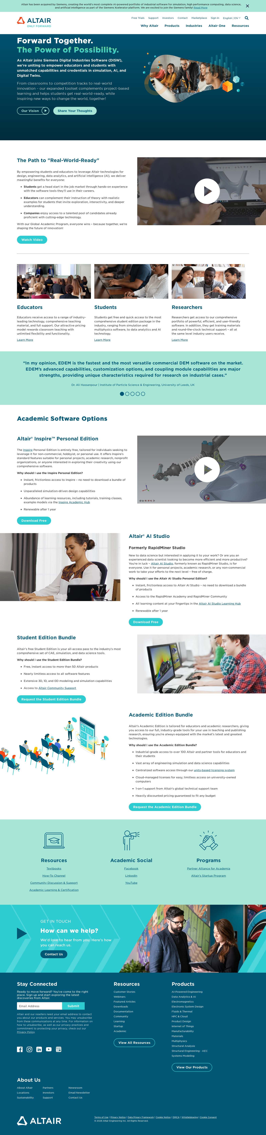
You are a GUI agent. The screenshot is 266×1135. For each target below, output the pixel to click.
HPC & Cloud (180, 1016)
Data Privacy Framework (141, 1117)
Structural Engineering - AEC (190, 1050)
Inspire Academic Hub (74, 502)
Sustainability (25, 1097)
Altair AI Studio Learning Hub (220, 603)
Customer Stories (124, 991)
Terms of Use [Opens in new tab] (101, 1117)
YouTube (131, 882)
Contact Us (54, 954)
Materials (177, 1036)
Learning (119, 1021)
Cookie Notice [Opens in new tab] (163, 1117)
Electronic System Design (187, 1006)
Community (121, 1016)
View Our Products (192, 1067)
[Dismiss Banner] (247, 6)
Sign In (215, 17)
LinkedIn (131, 875)
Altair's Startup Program (208, 875)
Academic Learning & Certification (54, 889)
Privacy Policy (26, 1032)
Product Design (181, 1021)
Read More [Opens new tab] (200, 7)
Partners (48, 1087)
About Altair (25, 1087)
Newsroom (75, 1087)
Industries (194, 26)
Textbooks (53, 868)
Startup (118, 1026)
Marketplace (199, 17)
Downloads (121, 1006)
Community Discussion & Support (54, 882)
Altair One (216, 26)
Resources (240, 26)
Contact (183, 17)
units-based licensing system (214, 770)
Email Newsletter (79, 1092)
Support (153, 17)
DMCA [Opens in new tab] (176, 1117)
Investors (168, 17)
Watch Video (32, 240)
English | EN (230, 18)
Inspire (28, 449)
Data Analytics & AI (184, 996)
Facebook (131, 868)
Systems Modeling (183, 1055)
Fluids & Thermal (182, 1011)
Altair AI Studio (162, 563)
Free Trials (137, 17)
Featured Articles (124, 1001)
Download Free (34, 520)
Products (172, 26)
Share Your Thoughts (75, 111)
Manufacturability (183, 1031)
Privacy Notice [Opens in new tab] (118, 1117)
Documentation (123, 1011)
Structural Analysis (183, 1045)
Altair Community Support (57, 688)
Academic (120, 1031)
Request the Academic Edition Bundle (165, 807)
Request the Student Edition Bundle (51, 699)
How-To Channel (53, 875)
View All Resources (134, 1042)
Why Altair (149, 26)
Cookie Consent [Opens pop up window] (208, 1117)
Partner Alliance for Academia (208, 868)
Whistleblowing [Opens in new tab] (190, 1117)
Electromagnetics (183, 1001)
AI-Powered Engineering (187, 991)
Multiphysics (179, 1040)
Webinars (119, 996)
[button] (122, 394)
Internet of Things (183, 1026)
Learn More (25, 339)
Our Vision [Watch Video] (30, 111)
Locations (23, 1092)
